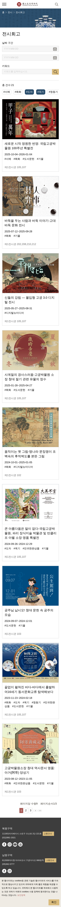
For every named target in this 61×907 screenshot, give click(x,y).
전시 (10, 12)
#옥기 (40, 91)
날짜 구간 (7, 42)
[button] (49, 4)
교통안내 (48, 833)
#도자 (29, 91)
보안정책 (21, 895)
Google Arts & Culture (20, 844)
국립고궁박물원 (27, 4)
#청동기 (53, 91)
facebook (4, 844)
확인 (53, 902)
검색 (55, 72)
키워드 (6, 66)
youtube (15, 844)
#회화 (18, 91)
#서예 (6, 91)
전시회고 (20, 12)
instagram (10, 844)
